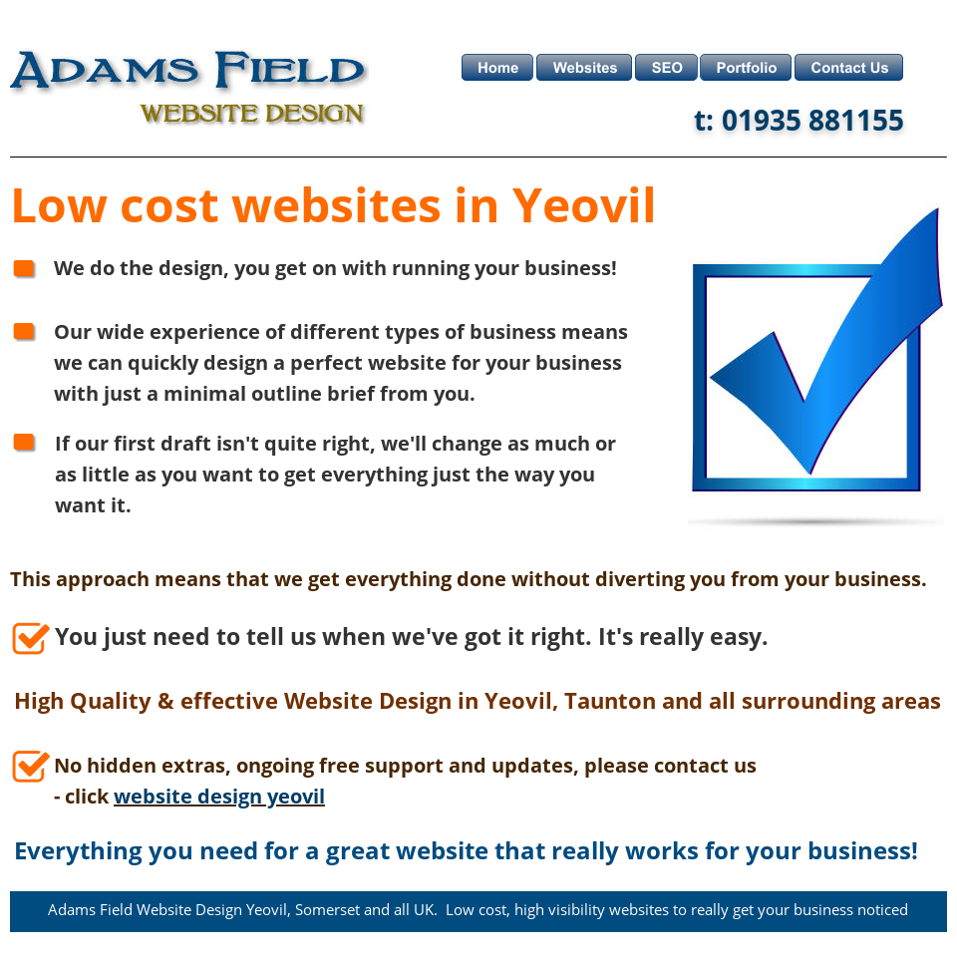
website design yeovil (219, 796)
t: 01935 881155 (799, 119)
